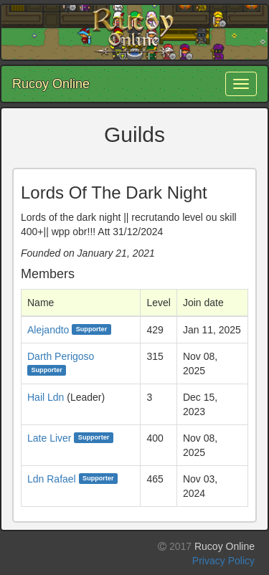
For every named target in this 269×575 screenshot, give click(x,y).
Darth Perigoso (60, 356)
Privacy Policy (223, 560)
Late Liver (49, 438)
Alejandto (48, 330)
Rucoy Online (51, 84)
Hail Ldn (45, 397)
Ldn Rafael (51, 479)
